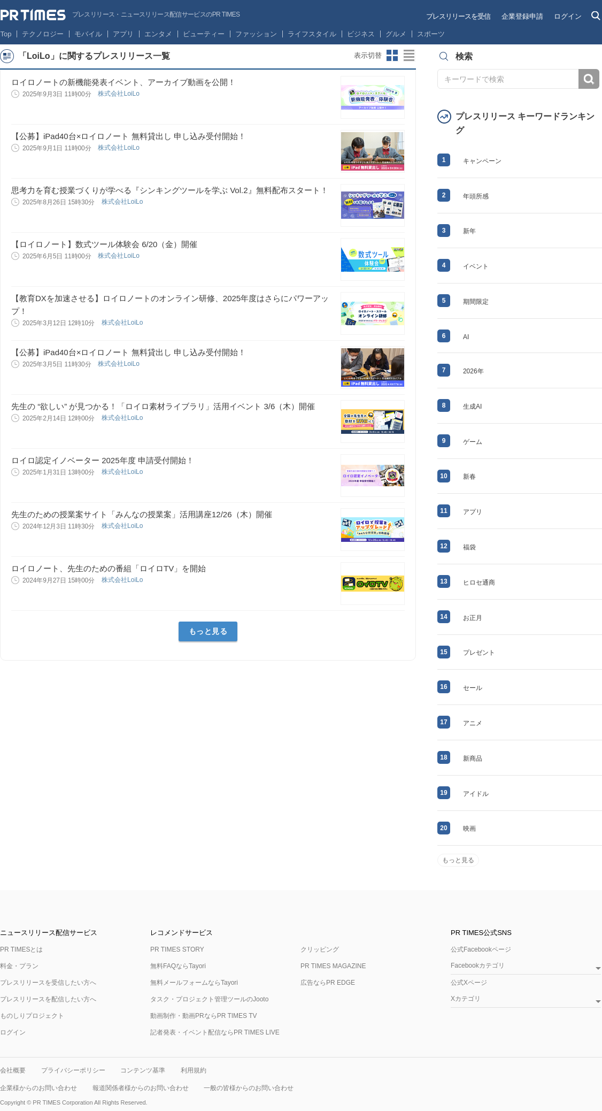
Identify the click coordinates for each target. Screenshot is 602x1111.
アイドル (476, 794)
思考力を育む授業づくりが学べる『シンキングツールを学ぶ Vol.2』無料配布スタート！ (169, 190)
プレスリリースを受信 (458, 16)
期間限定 (476, 301)
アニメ (472, 723)
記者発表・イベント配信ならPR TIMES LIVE (215, 1032)
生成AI (472, 406)
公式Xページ (469, 982)
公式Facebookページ (481, 949)
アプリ (123, 33)
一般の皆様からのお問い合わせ (249, 1088)
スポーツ (431, 33)
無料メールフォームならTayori (194, 982)
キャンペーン (482, 161)
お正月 (472, 618)
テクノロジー (43, 33)
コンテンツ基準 (142, 1070)
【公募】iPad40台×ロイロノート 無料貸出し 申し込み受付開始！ (128, 136)
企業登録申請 (522, 16)
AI (466, 337)
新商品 (472, 758)
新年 (469, 231)
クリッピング (319, 949)
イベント (476, 266)
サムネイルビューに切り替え (392, 55)
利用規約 (193, 1070)
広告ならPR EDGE (327, 982)
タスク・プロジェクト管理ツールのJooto (209, 999)
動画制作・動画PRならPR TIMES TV (203, 1016)
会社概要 (13, 1070)
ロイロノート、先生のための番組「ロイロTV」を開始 (108, 568)
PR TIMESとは (21, 949)
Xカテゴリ (466, 998)
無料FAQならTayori (178, 966)
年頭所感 (476, 196)
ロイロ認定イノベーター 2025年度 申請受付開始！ (102, 460)
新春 (469, 476)
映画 (469, 828)
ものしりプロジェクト (32, 1016)
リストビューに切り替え (409, 55)
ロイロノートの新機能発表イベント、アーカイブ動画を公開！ (123, 82)
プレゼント (479, 652)
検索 (588, 79)
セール (472, 688)
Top (6, 33)
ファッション (256, 33)
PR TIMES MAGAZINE (333, 966)
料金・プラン (19, 966)
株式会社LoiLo (119, 93)
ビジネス (361, 33)
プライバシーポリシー (73, 1070)
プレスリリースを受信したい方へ (48, 982)
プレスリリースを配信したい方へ (48, 999)
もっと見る (208, 631)
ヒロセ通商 (479, 582)
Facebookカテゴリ (478, 965)
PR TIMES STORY (177, 949)
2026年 (473, 371)
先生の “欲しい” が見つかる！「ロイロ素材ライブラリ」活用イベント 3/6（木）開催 (163, 406)
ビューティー (204, 33)
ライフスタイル (312, 33)
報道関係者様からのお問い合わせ (140, 1088)
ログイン (568, 16)
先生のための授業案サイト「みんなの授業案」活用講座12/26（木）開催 (141, 514)
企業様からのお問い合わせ (38, 1088)
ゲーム (472, 442)
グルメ (395, 33)
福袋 (469, 547)
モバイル (88, 33)
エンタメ (158, 33)
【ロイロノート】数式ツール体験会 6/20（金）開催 (104, 244)
